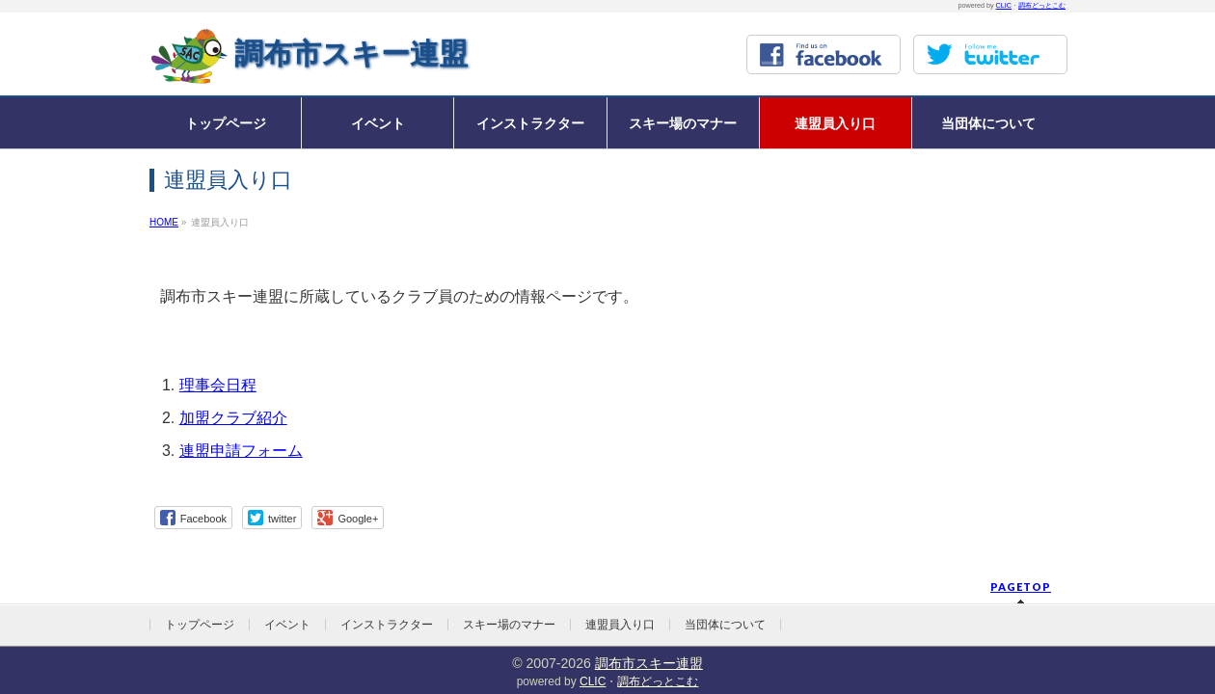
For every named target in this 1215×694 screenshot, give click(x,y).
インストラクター (386, 624)
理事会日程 (217, 385)
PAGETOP (1020, 586)
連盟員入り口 (620, 624)
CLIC (1004, 5)
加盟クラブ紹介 (233, 418)
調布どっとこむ (1042, 5)
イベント (287, 624)
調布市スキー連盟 (351, 53)
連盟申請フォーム (241, 450)
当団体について (725, 624)
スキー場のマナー (509, 624)
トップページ (199, 624)
